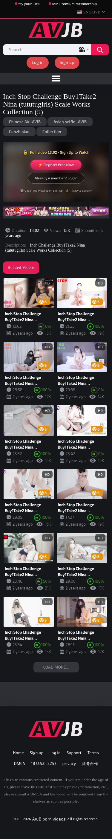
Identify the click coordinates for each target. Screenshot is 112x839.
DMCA (19, 763)
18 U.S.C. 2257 (43, 763)
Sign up (67, 62)
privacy (69, 763)
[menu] (56, 78)
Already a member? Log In (56, 178)
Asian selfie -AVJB (70, 121)
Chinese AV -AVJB (25, 121)
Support (74, 752)
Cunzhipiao (19, 131)
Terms (93, 752)
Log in (38, 62)
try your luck (28, 3)
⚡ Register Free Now (56, 164)
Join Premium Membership (74, 3)
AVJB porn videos (49, 818)
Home (18, 752)
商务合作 (90, 763)
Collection (51, 131)
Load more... (56, 666)
